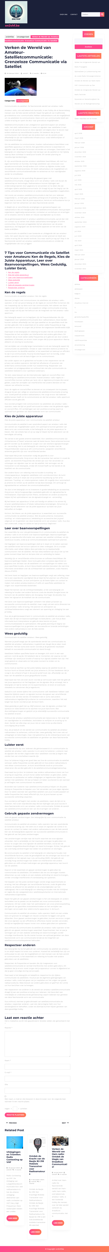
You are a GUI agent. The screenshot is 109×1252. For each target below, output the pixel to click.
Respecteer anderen (16, 288)
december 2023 (80, 264)
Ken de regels (13, 272)
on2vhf (25, 73)
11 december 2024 (37, 1179)
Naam (8, 1060)
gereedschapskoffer (82, 317)
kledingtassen (80, 331)
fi (75, 307)
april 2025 (78, 189)
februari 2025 (80, 199)
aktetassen (79, 289)
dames (77, 298)
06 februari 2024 (13, 73)
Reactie (8, 1028)
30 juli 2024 (58, 1172)
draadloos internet (81, 303)
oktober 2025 (79, 161)
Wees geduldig (14, 280)
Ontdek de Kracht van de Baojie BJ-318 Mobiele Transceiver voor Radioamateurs (37, 1165)
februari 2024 (80, 255)
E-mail (8, 1072)
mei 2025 (78, 185)
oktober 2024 (79, 217)
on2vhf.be (12, 25)
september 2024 (81, 222)
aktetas (77, 284)
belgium (77, 293)
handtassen (79, 321)
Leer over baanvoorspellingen (20, 277)
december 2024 (80, 208)
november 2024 (80, 213)
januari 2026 (79, 147)
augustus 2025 (80, 171)
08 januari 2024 (14, 1168)
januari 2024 (79, 259)
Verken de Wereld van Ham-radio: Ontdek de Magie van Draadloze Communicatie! (59, 1158)
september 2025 (81, 166)
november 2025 (80, 157)
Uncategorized (23, 37)
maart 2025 (79, 194)
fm (76, 312)
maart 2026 (79, 138)
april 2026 (78, 133)
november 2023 (80, 269)
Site (6, 1084)
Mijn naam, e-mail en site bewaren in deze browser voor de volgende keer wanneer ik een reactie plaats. (35, 1100)
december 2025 (80, 152)
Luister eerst (13, 283)
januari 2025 (79, 203)
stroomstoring (80, 345)
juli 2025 (78, 175)
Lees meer (13, 1219)
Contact (73, 14)
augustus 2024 (80, 227)
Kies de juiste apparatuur (18, 275)
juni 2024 (78, 236)
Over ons (63, 14)
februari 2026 (80, 143)
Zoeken (88, 34)
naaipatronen (79, 335)
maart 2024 (79, 250)
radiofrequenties (81, 340)
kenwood (78, 326)
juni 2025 (78, 180)
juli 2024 (78, 231)
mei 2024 (78, 241)
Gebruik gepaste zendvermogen (21, 285)
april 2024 (78, 245)
